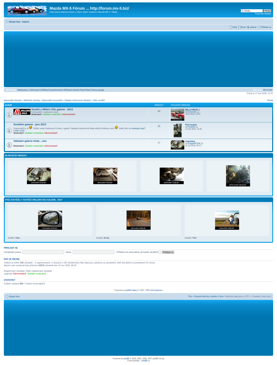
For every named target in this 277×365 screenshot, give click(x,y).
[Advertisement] (138, 59)
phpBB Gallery (131, 290)
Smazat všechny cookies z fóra (208, 296)
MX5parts (68, 90)
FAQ (235, 27)
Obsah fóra (14, 22)
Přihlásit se (266, 27)
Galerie (25, 22)
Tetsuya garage (97, 90)
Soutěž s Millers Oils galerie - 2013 (52, 109)
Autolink (76, 90)
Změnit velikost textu (268, 21)
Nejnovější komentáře (52, 100)
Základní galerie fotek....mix (30, 140)
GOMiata (44, 90)
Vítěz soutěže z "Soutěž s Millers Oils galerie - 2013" (34, 200)
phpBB (126, 358)
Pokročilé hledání (263, 14)
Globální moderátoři (52, 114)
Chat (243, 27)
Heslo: (69, 252)
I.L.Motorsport (34, 90)
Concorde (192, 112)
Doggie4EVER (194, 143)
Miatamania (22, 90)
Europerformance (55, 90)
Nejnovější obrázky (13, 100)
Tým (190, 296)
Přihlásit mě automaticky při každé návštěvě (139, 252)
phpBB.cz (146, 361)
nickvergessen (156, 290)
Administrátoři (68, 114)
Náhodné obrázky (32, 100)
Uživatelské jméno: (13, 252)
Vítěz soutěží (99, 100)
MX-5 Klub (267, 90)
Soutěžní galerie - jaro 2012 (29, 124)
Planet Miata (85, 90)
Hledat (270, 100)
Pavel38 (191, 127)
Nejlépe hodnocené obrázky (77, 100)
